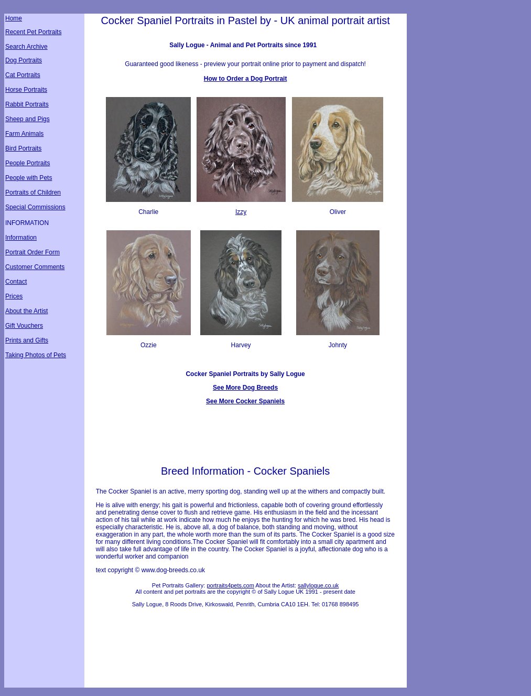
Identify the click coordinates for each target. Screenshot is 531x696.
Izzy (240, 212)
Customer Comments (34, 267)
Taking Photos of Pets (35, 355)
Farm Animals (24, 133)
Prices (14, 296)
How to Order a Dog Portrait (245, 78)
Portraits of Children (33, 192)
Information (21, 237)
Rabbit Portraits (27, 104)
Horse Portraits (26, 89)
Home (13, 18)
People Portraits (27, 163)
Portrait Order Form (32, 252)
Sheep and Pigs (27, 119)
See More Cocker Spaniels (245, 401)
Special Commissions (35, 207)
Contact (16, 281)
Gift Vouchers (24, 325)
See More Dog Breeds (245, 387)
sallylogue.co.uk (318, 585)
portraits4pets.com (230, 585)
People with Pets (28, 177)
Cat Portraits (22, 75)
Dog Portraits (23, 60)
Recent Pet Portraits (33, 32)
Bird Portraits (23, 148)
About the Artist (26, 311)
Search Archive (26, 46)
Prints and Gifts (26, 340)
